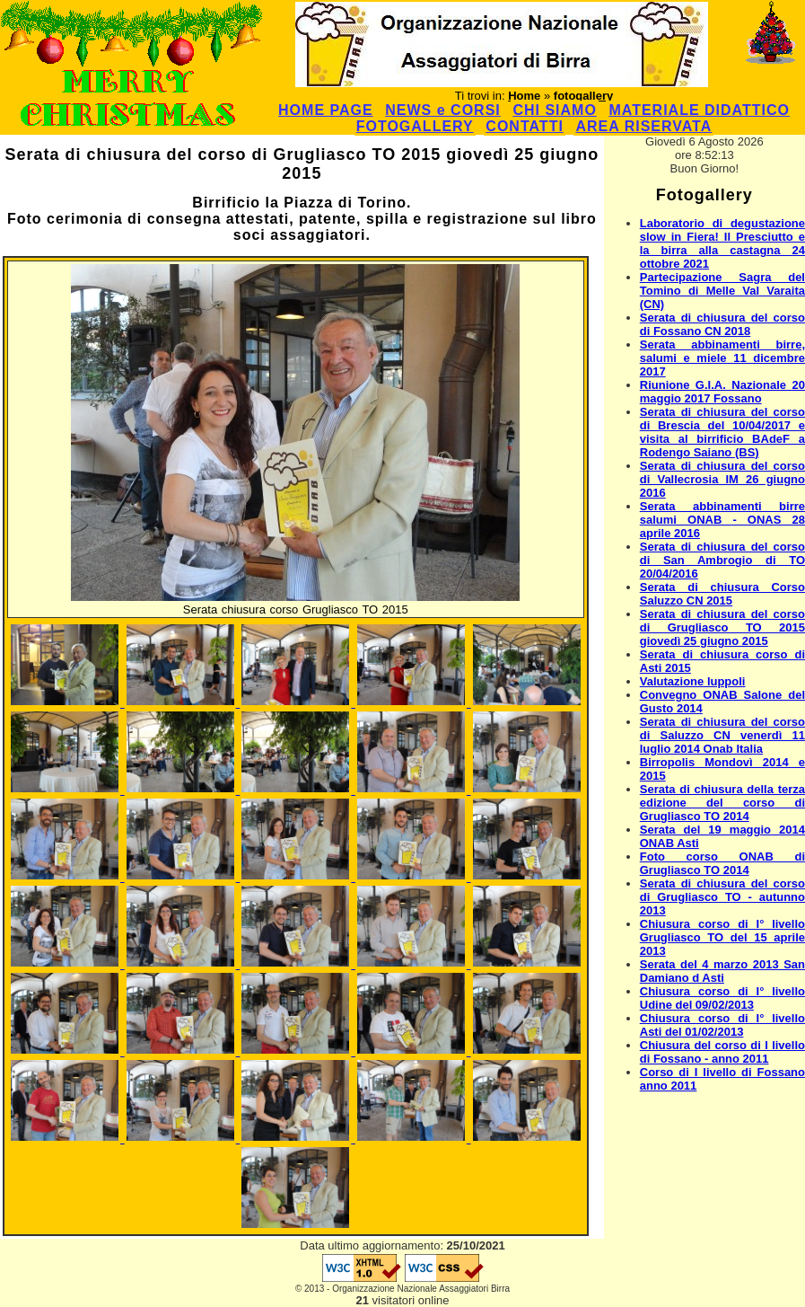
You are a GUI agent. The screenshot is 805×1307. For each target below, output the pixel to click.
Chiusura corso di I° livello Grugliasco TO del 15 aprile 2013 (722, 937)
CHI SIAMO (554, 110)
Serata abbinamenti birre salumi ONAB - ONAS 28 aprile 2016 (722, 519)
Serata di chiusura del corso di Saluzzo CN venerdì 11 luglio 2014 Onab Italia (722, 735)
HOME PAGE (325, 110)
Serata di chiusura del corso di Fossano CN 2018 (722, 324)
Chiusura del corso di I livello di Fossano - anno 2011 (722, 1051)
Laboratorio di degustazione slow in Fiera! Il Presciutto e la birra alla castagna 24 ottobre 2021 (722, 243)
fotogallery (583, 95)
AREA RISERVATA (643, 126)
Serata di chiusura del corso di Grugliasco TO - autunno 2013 (722, 897)
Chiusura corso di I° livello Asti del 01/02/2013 (722, 1024)
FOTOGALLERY (415, 126)
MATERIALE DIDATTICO (699, 110)
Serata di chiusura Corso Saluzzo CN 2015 (722, 593)
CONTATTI (525, 126)
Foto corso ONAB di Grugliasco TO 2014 (722, 863)
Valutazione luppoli (693, 681)
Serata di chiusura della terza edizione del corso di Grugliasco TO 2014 (722, 802)
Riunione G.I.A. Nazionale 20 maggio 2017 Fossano (722, 391)
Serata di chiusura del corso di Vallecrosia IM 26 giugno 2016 (722, 479)
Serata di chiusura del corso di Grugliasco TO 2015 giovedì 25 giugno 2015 (722, 627)
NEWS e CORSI (442, 110)
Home (524, 95)
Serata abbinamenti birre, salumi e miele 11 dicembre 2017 (722, 358)
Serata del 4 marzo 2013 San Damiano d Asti (722, 971)
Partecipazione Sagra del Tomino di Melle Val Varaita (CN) (722, 290)
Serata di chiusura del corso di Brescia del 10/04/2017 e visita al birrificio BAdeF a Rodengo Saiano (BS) (722, 432)
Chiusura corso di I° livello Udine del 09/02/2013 (722, 998)
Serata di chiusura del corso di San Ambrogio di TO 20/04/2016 (722, 560)
